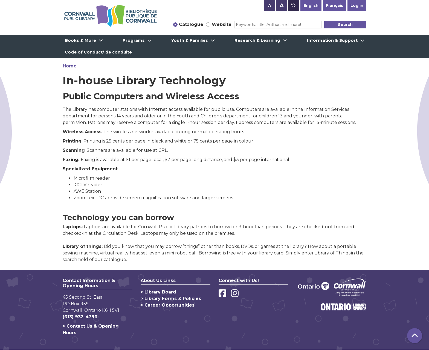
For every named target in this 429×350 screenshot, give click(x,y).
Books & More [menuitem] (80, 40)
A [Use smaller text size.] (269, 5)
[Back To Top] (414, 335)
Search (345, 24)
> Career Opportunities (168, 305)
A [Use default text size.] (293, 5)
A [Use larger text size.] (282, 5)
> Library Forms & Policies (171, 298)
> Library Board (158, 292)
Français (334, 5)
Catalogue (191, 24)
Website (221, 24)
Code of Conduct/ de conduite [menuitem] (98, 52)
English (310, 5)
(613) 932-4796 (80, 316)
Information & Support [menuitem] (332, 40)
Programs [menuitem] (134, 40)
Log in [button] (356, 5)
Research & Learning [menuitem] (257, 40)
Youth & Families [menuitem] (189, 40)
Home (70, 66)
